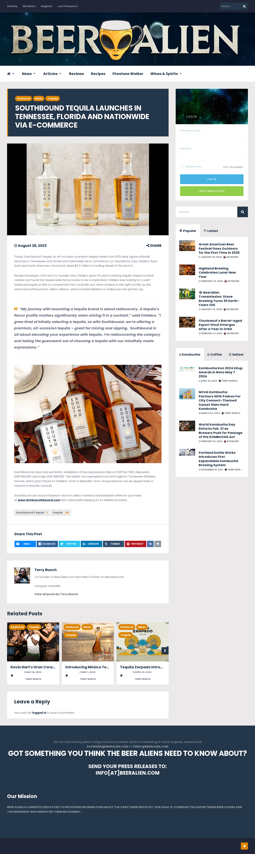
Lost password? (233, 167)
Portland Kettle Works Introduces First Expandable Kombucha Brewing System (218, 458)
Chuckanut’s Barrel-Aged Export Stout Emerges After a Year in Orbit (220, 324)
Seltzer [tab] (236, 354)
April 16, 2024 (208, 380)
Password (185, 148)
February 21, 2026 (210, 333)
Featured (23, 98)
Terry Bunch (46, 569)
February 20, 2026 (211, 281)
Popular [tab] (187, 231)
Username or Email (190, 130)
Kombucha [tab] (189, 354)
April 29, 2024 (142, 672)
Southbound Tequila (32, 513)
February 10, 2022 (210, 441)
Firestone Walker (127, 73)
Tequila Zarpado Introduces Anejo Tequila (158, 667)
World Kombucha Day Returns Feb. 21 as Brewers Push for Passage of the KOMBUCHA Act (220, 430)
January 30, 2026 (210, 309)
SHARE (154, 245)
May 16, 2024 (32, 672)
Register (47, 6)
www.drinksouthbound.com (39, 500)
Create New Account (212, 191)
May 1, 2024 (87, 672)
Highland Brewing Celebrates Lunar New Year (217, 272)
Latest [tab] (210, 231)
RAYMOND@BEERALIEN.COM (107, 747)
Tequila (52, 98)
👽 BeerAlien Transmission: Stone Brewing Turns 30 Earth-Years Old (219, 298)
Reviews (76, 73)
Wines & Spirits (164, 73)
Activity (12, 6)
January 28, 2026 (210, 257)
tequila (61, 513)
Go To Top (244, 846)
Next (165, 650)
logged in (39, 713)
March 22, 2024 (209, 413)
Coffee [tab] (214, 354)
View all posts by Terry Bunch (56, 594)
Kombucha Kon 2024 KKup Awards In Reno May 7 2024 (221, 372)
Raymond (230, 257)
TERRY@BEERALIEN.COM (150, 747)
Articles (50, 73)
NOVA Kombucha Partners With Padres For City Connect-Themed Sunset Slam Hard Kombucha (220, 400)
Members (29, 6)
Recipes (98, 73)
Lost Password (67, 6)
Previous (10, 650)
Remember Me (190, 166)
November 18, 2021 (211, 469)
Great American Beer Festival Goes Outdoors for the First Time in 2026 (219, 248)
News (27, 73)
